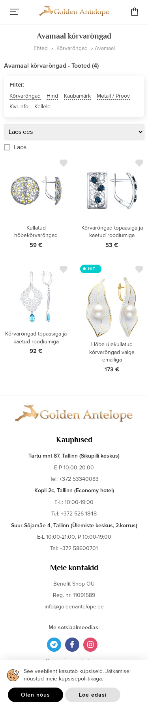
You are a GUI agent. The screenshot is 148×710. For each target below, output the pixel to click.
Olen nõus (35, 694)
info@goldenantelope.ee (74, 606)
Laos (20, 147)
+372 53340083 (79, 479)
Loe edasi (93, 694)
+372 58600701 (79, 548)
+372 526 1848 (79, 513)
